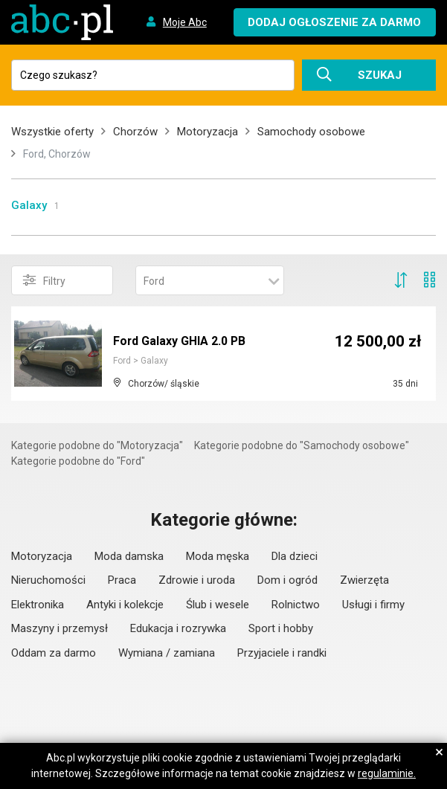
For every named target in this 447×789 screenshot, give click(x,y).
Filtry (44, 280)
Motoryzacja (207, 131)
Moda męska (217, 556)
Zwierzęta (364, 580)
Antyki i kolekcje (125, 604)
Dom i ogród (287, 580)
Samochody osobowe (311, 131)
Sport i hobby (280, 628)
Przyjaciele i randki (282, 653)
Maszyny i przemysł (59, 628)
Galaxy (29, 205)
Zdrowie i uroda (196, 580)
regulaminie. (387, 773)
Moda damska (129, 556)
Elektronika (37, 604)
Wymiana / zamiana (166, 653)
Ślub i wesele (217, 604)
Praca (122, 580)
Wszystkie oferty (52, 131)
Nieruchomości (48, 580)
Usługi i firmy (373, 604)
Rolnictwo (295, 604)
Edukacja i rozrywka (178, 628)
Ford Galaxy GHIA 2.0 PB (180, 341)
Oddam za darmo (53, 653)
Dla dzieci (294, 556)
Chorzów (135, 131)
